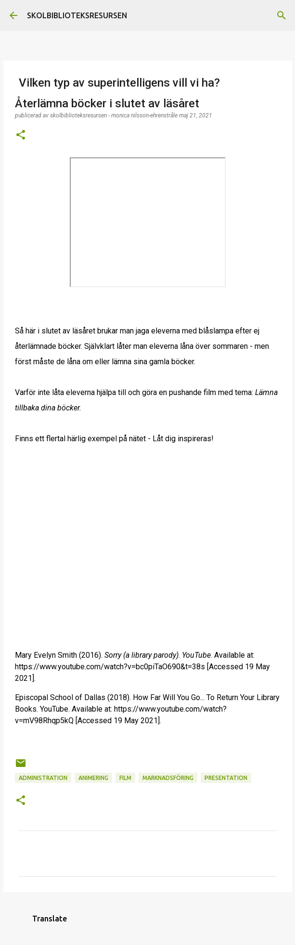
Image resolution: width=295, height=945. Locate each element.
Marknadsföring (167, 778)
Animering (93, 778)
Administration (43, 778)
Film (125, 778)
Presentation (226, 778)
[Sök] (281, 15)
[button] (20, 135)
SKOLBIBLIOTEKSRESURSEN (77, 15)
